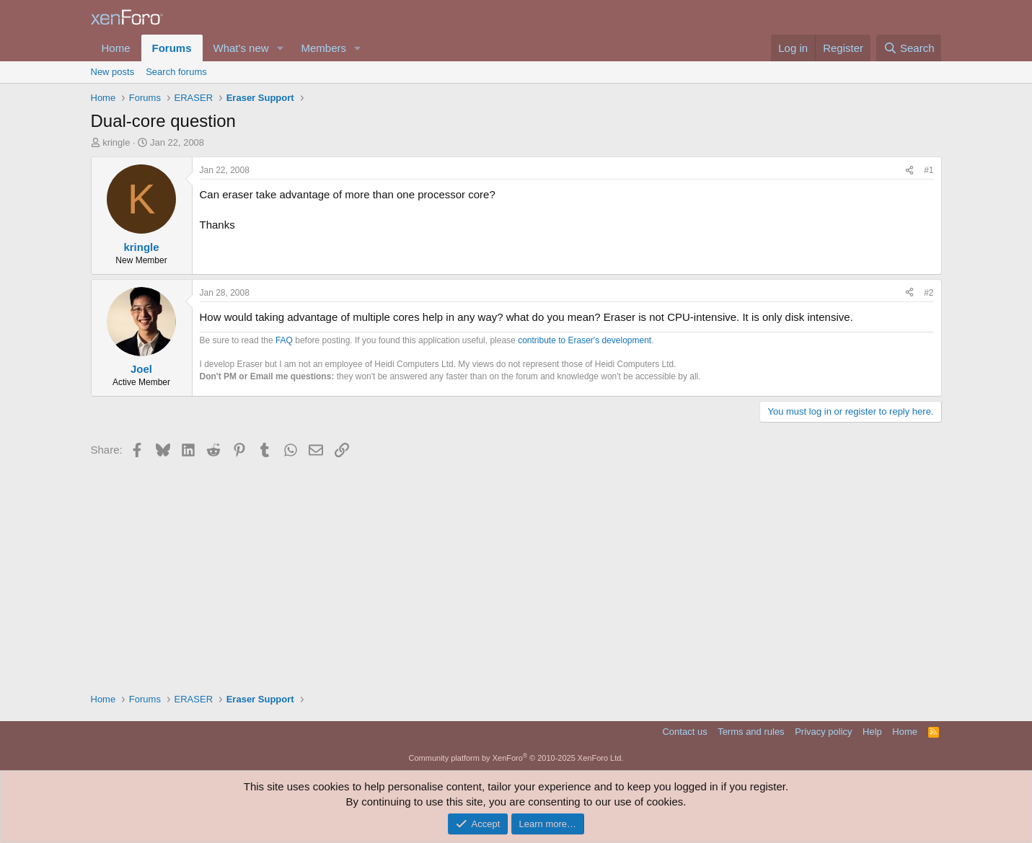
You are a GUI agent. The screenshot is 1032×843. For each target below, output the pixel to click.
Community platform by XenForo (516, 758)
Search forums (176, 71)
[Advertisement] (516, 570)
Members (323, 48)
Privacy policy (823, 731)
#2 (928, 293)
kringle (116, 142)
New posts (113, 71)
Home (116, 48)
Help (872, 731)
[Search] (909, 48)
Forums (172, 48)
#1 (928, 170)
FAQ (284, 340)
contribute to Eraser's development (584, 340)
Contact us (684, 731)
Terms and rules (751, 731)
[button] (280, 48)
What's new (241, 48)
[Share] (909, 170)
